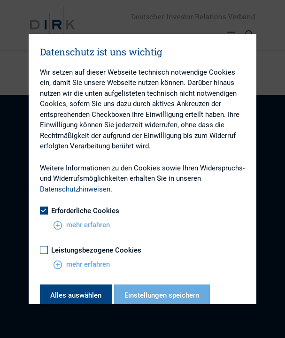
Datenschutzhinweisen (75, 189)
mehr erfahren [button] (81, 225)
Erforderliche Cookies (79, 211)
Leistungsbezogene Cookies (90, 250)
